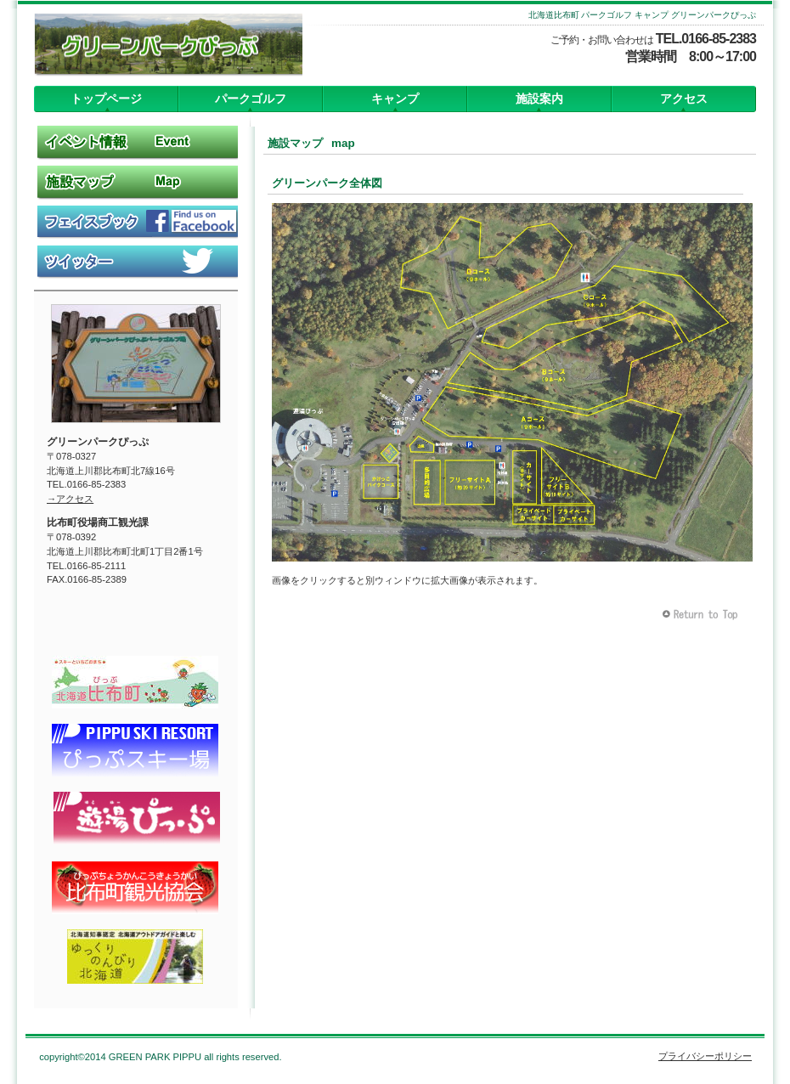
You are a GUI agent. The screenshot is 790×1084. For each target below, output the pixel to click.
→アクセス (70, 499)
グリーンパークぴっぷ (159, 46)
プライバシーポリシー (705, 1056)
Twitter (136, 261)
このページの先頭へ (702, 614)
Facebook (136, 222)
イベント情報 (136, 142)
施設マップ (136, 182)
